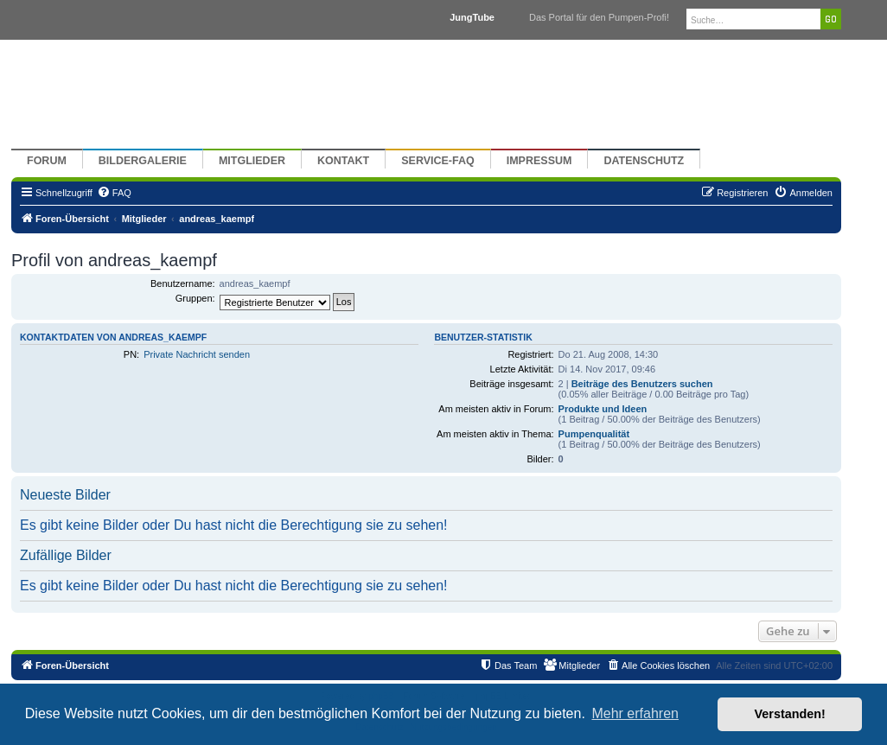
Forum (47, 161)
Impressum (539, 161)
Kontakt (343, 161)
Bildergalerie (143, 161)
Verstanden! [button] (790, 714)
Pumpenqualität (594, 434)
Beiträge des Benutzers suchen (642, 384)
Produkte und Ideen (603, 409)
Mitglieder (252, 161)
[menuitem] (114, 192)
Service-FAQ (438, 161)
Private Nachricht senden (197, 354)
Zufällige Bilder (66, 555)
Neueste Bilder (65, 494)
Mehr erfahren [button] (635, 713)
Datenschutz (643, 161)
